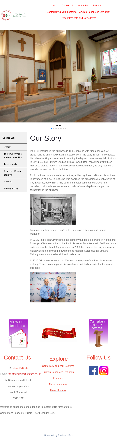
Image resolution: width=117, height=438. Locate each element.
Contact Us (68, 5)
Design (7, 147)
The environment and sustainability (13, 155)
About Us (83, 5)
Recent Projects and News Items (78, 18)
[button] (51, 128)
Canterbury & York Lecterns (61, 12)
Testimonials (10, 164)
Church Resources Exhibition (94, 12)
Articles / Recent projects (13, 172)
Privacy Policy (11, 188)
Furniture (97, 5)
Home (56, 5)
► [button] (60, 125)
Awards (8, 181)
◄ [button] (57, 125)
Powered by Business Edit (58, 435)
